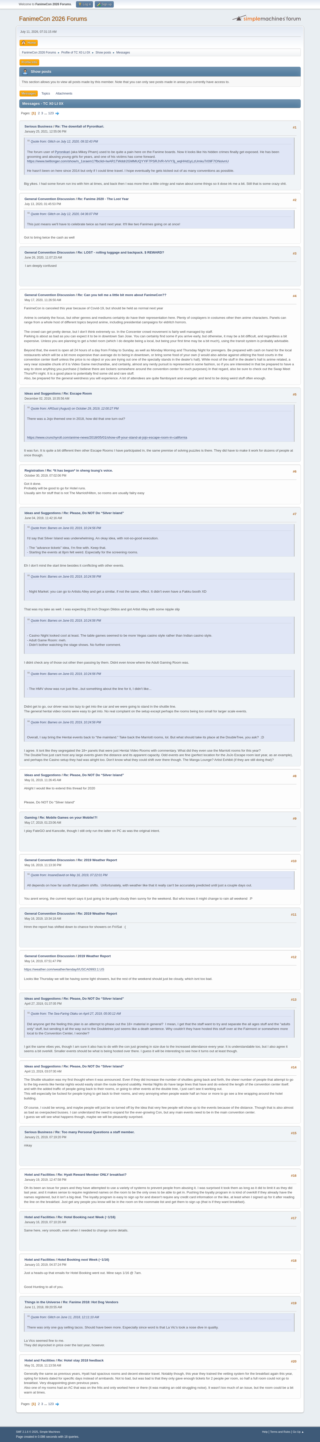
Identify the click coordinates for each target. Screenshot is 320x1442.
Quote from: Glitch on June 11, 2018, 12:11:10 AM (65, 1317)
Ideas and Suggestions (42, 393)
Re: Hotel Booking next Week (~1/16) (87, 1217)
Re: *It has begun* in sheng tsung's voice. (80, 470)
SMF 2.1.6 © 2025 (27, 1431)
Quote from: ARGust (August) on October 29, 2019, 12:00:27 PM (74, 408)
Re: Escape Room (78, 393)
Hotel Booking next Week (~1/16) (83, 1259)
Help (265, 1431)
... (46, 113)
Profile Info (29, 62)
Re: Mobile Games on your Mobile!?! (69, 817)
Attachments (64, 93)
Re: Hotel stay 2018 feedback (81, 1360)
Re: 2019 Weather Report (97, 860)
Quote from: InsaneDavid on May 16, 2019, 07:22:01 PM (69, 875)
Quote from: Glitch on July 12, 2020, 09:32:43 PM (64, 141)
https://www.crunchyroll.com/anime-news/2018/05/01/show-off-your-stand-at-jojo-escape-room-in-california (107, 437)
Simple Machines (50, 1431)
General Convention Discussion (49, 199)
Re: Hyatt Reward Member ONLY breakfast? (92, 1174)
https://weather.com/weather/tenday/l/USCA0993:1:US (64, 969)
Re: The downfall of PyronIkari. (79, 126)
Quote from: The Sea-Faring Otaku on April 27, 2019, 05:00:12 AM (76, 1013)
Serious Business (38, 126)
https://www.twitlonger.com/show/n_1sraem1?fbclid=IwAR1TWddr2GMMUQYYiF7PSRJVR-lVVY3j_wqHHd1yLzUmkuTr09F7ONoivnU (128, 161)
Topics (46, 93)
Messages (29, 93)
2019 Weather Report (94, 956)
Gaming (30, 817)
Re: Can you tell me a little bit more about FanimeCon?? (122, 295)
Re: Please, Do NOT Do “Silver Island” (94, 513)
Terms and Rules (280, 1431)
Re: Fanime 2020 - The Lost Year (103, 199)
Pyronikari (62, 152)
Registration (34, 470)
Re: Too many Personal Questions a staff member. (95, 1132)
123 (51, 113)
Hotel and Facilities (39, 1174)
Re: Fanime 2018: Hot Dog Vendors (90, 1302)
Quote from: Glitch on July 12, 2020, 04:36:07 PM (64, 214)
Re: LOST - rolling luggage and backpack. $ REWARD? (121, 252)
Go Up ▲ (298, 1431)
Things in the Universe (42, 1302)
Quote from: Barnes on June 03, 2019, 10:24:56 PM (66, 528)
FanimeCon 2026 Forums (53, 18)
